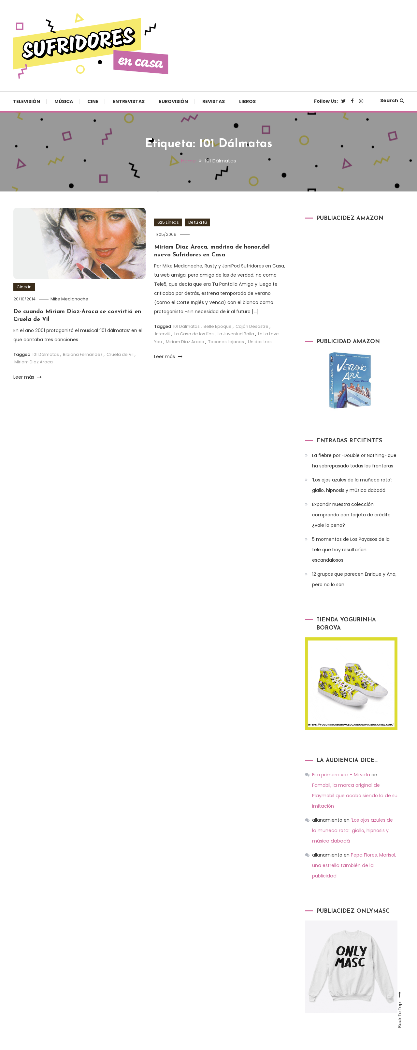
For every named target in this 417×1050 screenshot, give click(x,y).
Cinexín (24, 286)
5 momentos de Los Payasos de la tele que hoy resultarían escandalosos (351, 549)
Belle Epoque (218, 326)
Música (63, 101)
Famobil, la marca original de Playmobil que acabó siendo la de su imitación (354, 785)
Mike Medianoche (69, 299)
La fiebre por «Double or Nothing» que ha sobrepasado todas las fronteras (354, 460)
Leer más (27, 376)
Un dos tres (260, 341)
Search (392, 100)
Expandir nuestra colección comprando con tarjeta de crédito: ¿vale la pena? (352, 514)
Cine (92, 101)
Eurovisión (173, 101)
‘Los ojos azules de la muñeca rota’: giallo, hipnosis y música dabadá (352, 484)
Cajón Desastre (252, 326)
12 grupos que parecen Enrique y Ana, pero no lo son (354, 579)
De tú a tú (197, 222)
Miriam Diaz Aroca (33, 362)
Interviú (162, 334)
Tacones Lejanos (226, 341)
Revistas (213, 101)
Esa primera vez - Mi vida (340, 774)
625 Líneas (168, 222)
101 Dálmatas (45, 354)
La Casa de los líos (194, 334)
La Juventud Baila (236, 334)
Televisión (26, 101)
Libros (247, 101)
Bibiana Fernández (83, 354)
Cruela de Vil (120, 354)
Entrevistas (129, 101)
